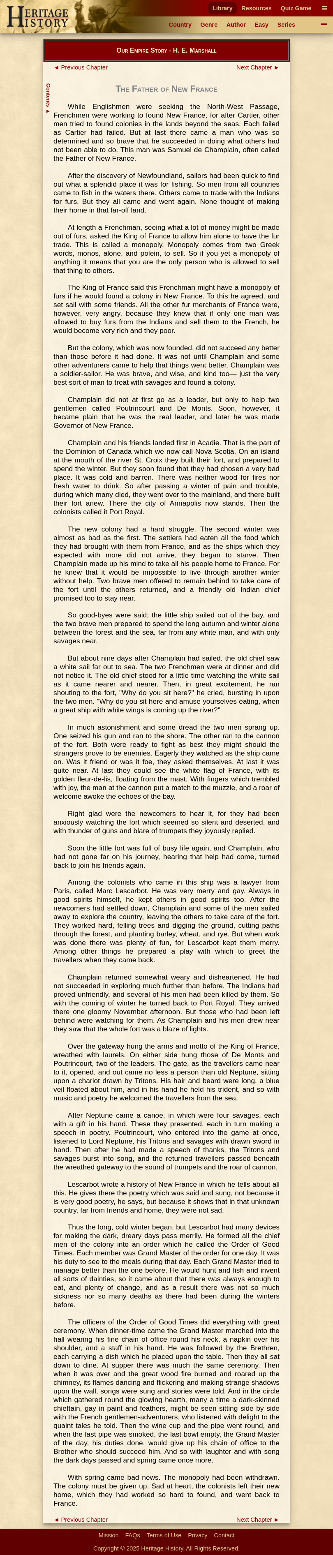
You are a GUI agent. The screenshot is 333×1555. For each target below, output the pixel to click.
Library (223, 8)
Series (286, 24)
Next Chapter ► (258, 67)
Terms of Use (164, 1535)
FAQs (132, 1535)
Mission (109, 1535)
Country (180, 24)
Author (236, 24)
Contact (224, 1535)
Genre (209, 24)
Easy (262, 24)
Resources (256, 8)
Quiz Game (295, 8)
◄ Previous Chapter (80, 67)
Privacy (197, 1535)
